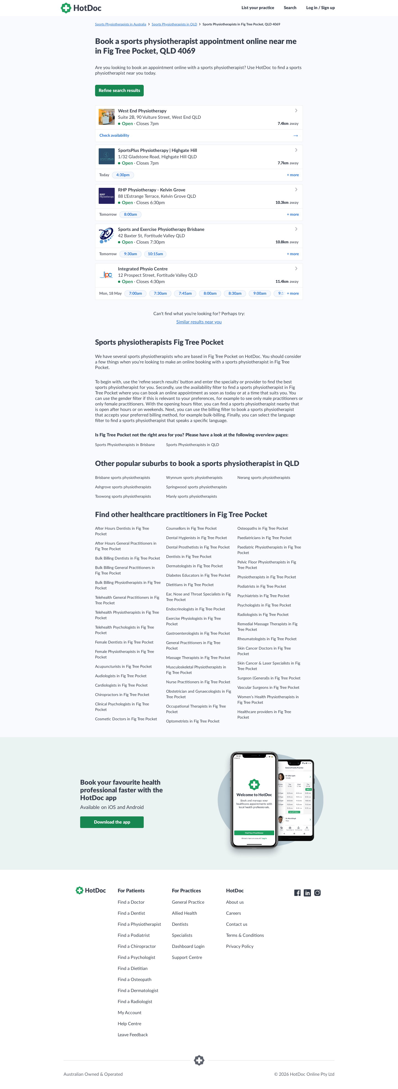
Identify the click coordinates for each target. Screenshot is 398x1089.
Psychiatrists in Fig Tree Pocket (263, 596)
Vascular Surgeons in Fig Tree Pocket (268, 688)
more (293, 175)
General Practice (188, 902)
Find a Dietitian (133, 968)
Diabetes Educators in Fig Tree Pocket (198, 576)
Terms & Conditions (245, 935)
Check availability (199, 136)
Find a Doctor (131, 902)
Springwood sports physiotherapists (196, 487)
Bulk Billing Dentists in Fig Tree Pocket (127, 558)
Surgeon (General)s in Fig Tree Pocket (268, 678)
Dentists (180, 924)
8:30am (235, 294)
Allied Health (184, 913)
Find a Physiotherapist (139, 924)
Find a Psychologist (136, 957)
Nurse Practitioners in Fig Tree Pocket (198, 682)
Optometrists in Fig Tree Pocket (192, 721)
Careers (233, 913)
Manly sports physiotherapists (191, 497)
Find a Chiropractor (137, 946)
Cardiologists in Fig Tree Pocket (121, 685)
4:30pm (123, 175)
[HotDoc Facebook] (297, 892)
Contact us (236, 924)
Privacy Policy (239, 946)
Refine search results (119, 90)
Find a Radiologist (135, 1002)
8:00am (130, 215)
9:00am (259, 294)
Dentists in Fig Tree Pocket (188, 557)
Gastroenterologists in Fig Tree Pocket (198, 634)
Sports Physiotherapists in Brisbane (125, 445)
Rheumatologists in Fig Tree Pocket (267, 639)
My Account (130, 1013)
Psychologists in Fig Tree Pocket (264, 605)
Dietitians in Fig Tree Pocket (190, 585)
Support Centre (187, 957)
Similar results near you (199, 322)
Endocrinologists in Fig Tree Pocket (195, 609)
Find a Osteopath (134, 979)
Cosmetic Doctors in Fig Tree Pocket (126, 719)
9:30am (130, 254)
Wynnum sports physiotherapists (194, 478)
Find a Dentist (131, 913)
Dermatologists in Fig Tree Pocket (194, 566)
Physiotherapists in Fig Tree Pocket (266, 577)
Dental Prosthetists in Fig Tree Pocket (198, 547)
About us (235, 902)
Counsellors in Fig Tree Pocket (191, 529)
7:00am (135, 294)
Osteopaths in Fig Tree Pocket (262, 529)
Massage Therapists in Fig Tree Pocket (198, 658)
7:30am (160, 294)
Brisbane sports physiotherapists (122, 478)
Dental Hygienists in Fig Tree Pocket (196, 538)
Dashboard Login (188, 946)
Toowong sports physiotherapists (123, 497)
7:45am (185, 294)
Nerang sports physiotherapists (263, 478)
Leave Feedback (133, 1035)
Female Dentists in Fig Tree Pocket (124, 642)
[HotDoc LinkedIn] (307, 892)
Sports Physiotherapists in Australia (120, 24)
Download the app (112, 822)
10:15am (155, 254)
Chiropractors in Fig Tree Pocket (122, 695)
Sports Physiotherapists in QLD (174, 24)
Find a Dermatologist (138, 990)
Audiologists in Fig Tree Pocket (120, 676)
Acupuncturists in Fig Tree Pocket (123, 667)
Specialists (182, 935)
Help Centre (129, 1024)
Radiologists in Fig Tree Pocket (263, 615)
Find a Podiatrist (134, 935)
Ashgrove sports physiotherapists (123, 487)
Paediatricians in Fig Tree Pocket (264, 538)
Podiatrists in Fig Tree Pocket (261, 587)
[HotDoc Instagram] (317, 892)
